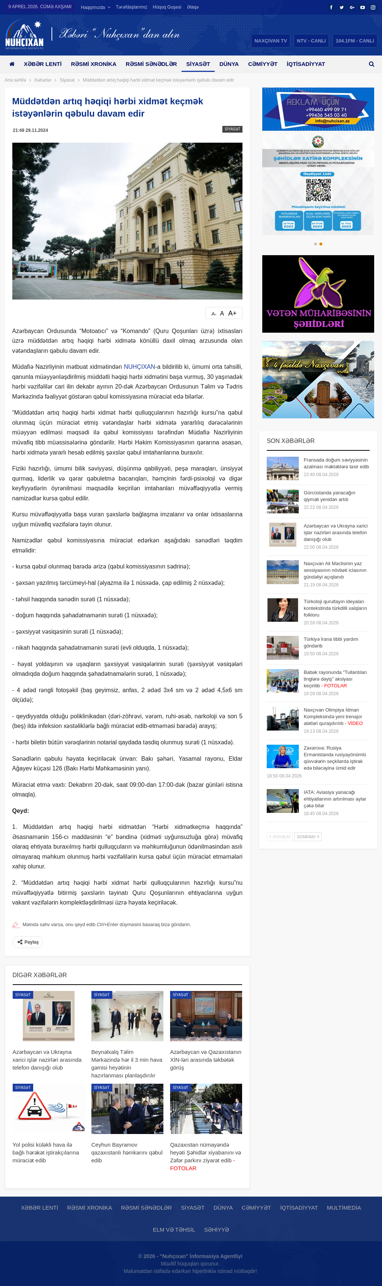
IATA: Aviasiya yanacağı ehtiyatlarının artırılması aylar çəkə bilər (335, 798)
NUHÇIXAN (139, 367)
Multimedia (344, 1207)
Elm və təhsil (174, 1229)
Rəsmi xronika (96, 64)
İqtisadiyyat (299, 1207)
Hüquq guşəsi (167, 7)
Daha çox (311, 64)
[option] (318, 184)
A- (214, 314)
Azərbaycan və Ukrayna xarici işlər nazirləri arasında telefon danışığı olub (336, 532)
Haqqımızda (93, 7)
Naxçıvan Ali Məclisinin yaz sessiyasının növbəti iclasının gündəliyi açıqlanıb (335, 570)
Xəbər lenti (44, 64)
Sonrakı (308, 836)
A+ (232, 313)
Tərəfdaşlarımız (131, 7)
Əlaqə (193, 7)
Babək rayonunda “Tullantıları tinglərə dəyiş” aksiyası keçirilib (335, 678)
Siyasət (204, 64)
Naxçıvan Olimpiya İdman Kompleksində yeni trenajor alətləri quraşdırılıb (333, 716)
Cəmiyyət (271, 64)
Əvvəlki (279, 836)
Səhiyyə (216, 1229)
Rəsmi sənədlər (155, 64)
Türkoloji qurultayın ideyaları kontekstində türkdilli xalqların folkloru (335, 608)
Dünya (235, 64)
